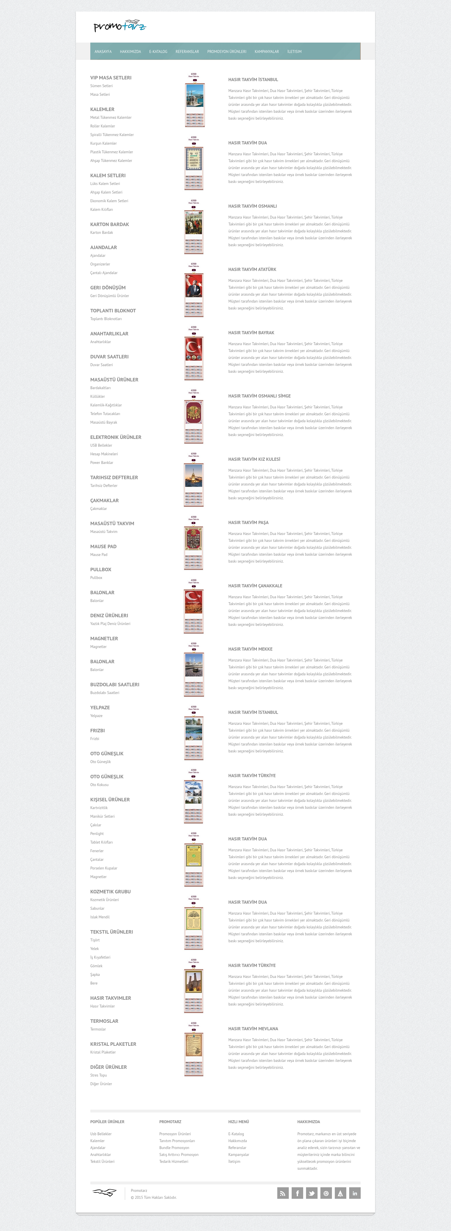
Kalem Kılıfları (101, 209)
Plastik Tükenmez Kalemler (111, 152)
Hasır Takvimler (110, 998)
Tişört (95, 940)
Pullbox (100, 569)
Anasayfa (103, 51)
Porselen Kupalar (103, 868)
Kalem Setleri (108, 175)
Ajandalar (103, 247)
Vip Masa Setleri (110, 77)
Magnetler (104, 638)
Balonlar (102, 592)
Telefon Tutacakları (105, 413)
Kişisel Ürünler (110, 799)
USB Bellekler (101, 445)
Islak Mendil (100, 917)
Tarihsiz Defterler (114, 477)
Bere (94, 983)
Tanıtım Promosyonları (177, 1140)
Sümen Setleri (101, 85)
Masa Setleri (100, 94)
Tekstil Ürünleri (111, 931)
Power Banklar (101, 462)
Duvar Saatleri (109, 356)
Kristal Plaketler (113, 1044)
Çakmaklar (104, 500)
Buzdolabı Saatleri (114, 684)
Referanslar (187, 51)
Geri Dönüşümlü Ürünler (109, 295)
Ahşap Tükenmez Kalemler (111, 160)
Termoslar (104, 1021)
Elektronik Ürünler (116, 437)
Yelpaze (100, 707)
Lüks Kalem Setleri (105, 183)
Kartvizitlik (99, 807)
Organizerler (100, 264)
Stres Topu (98, 1075)
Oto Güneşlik (107, 753)
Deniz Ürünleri (109, 615)
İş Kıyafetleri (100, 957)
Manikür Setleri (102, 816)
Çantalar (97, 859)
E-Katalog (158, 51)
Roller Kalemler (102, 126)
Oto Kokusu (99, 784)
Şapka (95, 974)
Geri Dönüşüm (108, 287)
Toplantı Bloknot (113, 310)
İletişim (234, 1161)
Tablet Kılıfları (101, 842)
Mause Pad (103, 546)
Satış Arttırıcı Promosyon (178, 1154)
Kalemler (102, 109)
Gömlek (96, 966)
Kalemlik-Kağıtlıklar (106, 405)
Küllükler (97, 396)
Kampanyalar (267, 51)
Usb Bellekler (101, 1133)
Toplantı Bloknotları (106, 318)
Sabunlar (97, 908)
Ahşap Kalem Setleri (106, 192)
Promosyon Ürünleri (226, 51)
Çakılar (95, 825)
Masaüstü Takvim (112, 523)
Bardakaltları (100, 387)
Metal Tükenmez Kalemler (110, 117)
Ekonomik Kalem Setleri (109, 200)
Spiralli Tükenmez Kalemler (112, 134)
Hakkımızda (130, 51)
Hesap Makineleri (104, 454)
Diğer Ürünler (108, 1067)
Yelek (94, 948)
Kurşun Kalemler (103, 143)
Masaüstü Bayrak (103, 422)
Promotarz (139, 1190)
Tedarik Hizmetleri (173, 1161)
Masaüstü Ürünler (114, 379)
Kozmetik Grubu (110, 891)
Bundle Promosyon (174, 1147)
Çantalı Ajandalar (104, 272)
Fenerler (97, 850)
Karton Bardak (109, 224)
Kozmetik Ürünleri (104, 899)
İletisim (294, 51)
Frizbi (97, 730)
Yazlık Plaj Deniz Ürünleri (110, 623)
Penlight (97, 833)
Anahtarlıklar (109, 333)
